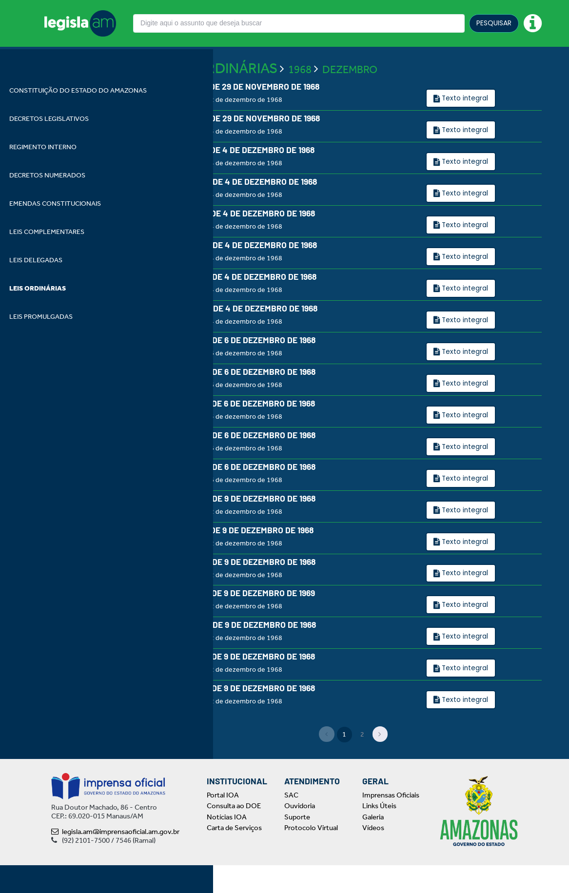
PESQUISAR (493, 23)
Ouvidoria (299, 834)
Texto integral (464, 119)
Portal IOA (223, 822)
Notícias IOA (227, 844)
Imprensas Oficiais (390, 822)
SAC (291, 822)
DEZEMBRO (349, 90)
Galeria (373, 844)
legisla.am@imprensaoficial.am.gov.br (115, 859)
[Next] (380, 762)
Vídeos (373, 856)
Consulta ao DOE (234, 834)
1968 (300, 90)
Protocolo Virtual (311, 856)
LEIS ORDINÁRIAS (221, 88)
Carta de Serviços (234, 856)
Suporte (297, 844)
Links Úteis (379, 834)
